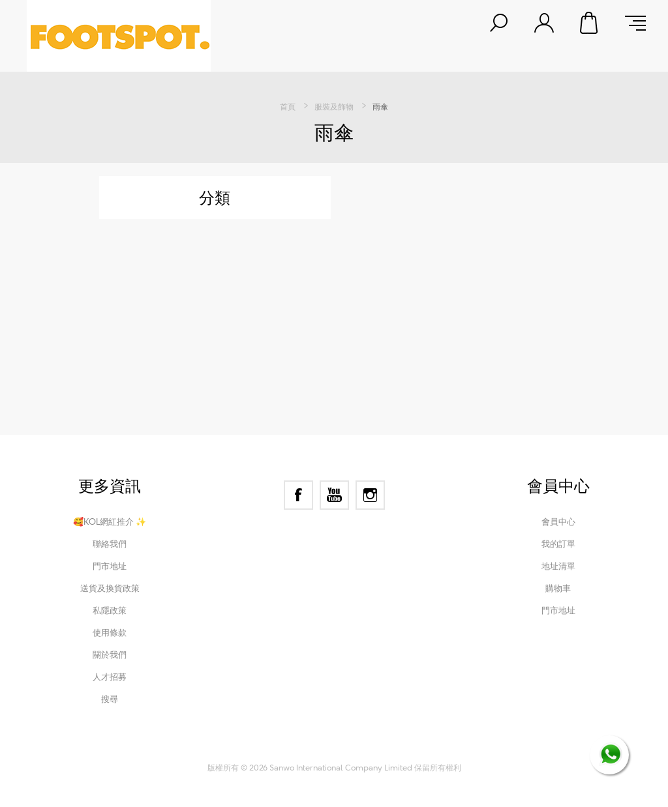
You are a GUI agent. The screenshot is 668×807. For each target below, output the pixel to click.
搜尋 (109, 698)
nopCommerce (284, 750)
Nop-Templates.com (420, 750)
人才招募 (110, 676)
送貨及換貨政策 (110, 587)
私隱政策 (110, 610)
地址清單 (558, 565)
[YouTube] (334, 495)
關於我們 (110, 654)
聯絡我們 (110, 543)
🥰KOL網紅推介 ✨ (109, 521)
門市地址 (110, 565)
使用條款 (110, 632)
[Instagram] (370, 495)
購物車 (590, 23)
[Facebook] (298, 495)
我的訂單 (558, 543)
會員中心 (558, 521)
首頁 (288, 106)
